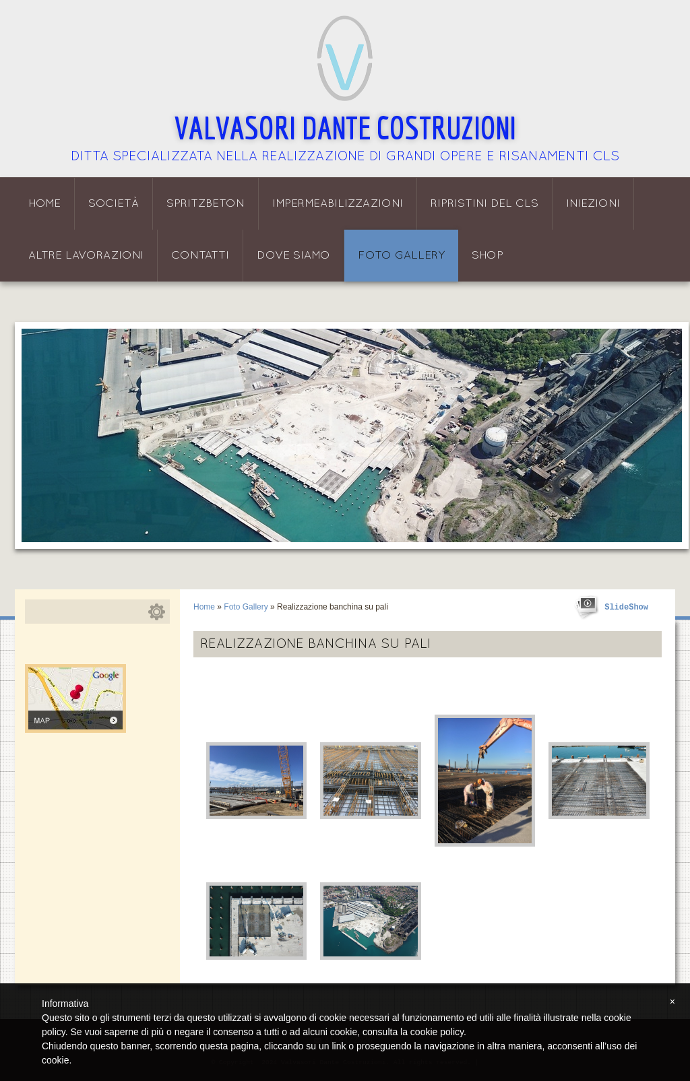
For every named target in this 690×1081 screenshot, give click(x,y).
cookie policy (437, 1031)
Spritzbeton (205, 204)
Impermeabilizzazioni (337, 204)
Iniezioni (593, 204)
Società (113, 204)
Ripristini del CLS (484, 204)
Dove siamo (293, 256)
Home (44, 204)
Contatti (200, 256)
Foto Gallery (401, 256)
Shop (487, 256)
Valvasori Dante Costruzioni (345, 127)
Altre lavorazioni (86, 256)
